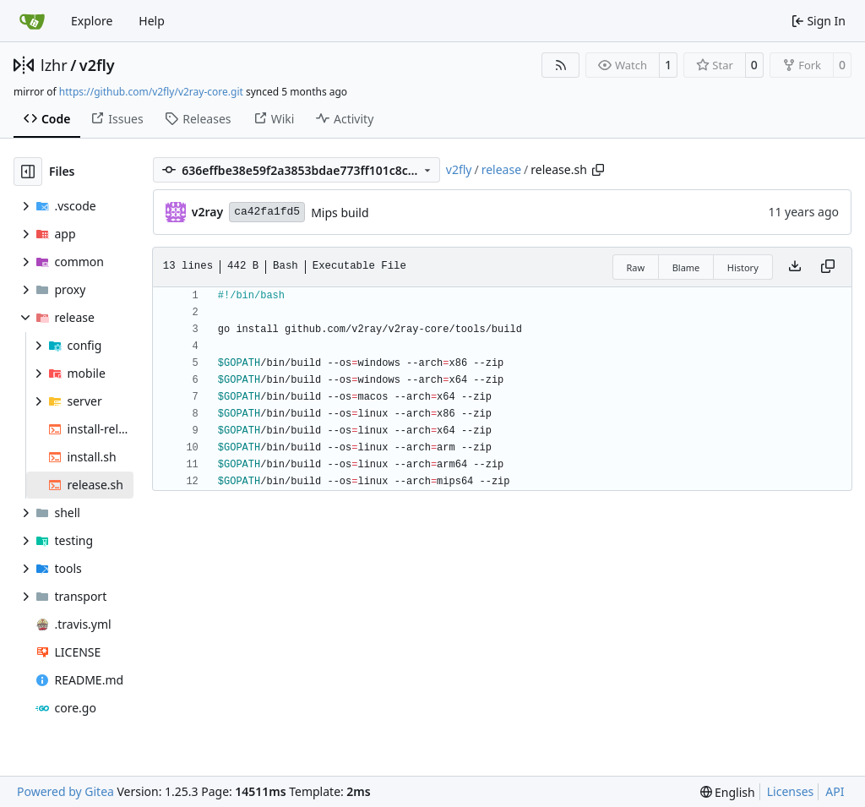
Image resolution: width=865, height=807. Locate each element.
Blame (686, 267)
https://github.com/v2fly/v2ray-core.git (151, 92)
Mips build (339, 212)
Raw (636, 267)
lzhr (54, 65)
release (501, 169)
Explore (91, 21)
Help (152, 21)
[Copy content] (827, 267)
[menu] (727, 792)
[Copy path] (598, 170)
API (834, 791)
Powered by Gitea (65, 791)
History (743, 267)
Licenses (790, 791)
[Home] (32, 21)
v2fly (97, 65)
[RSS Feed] (560, 65)
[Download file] (794, 267)
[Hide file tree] (28, 171)
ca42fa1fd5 (267, 211)
